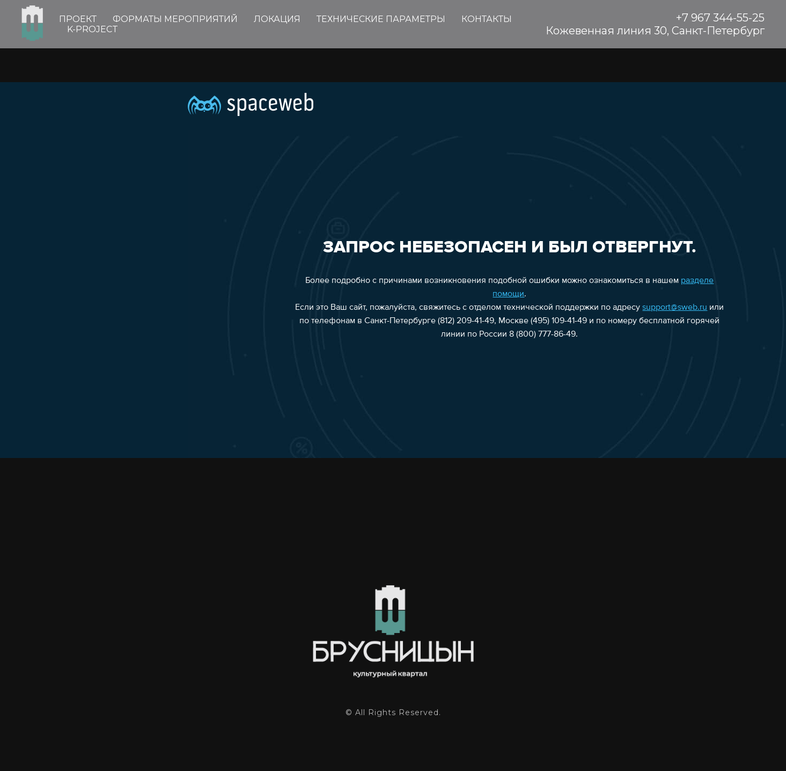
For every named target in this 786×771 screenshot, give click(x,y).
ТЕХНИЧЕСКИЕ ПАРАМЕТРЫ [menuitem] (381, 19)
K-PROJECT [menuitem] (92, 29)
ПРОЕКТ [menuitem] (78, 19)
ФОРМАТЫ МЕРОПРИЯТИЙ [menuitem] (175, 19)
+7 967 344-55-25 (720, 17)
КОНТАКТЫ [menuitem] (486, 19)
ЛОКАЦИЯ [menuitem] (277, 19)
